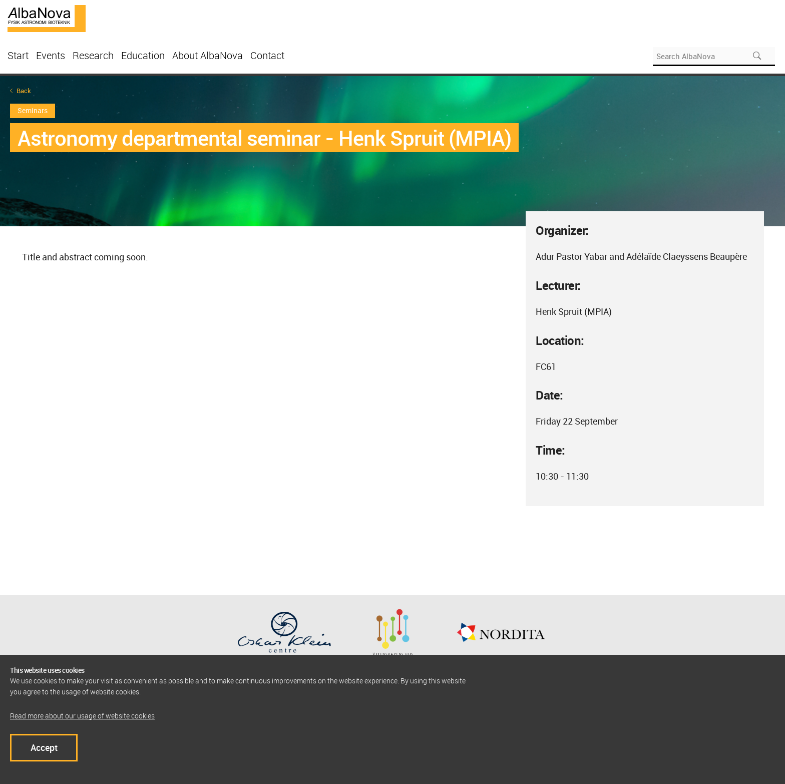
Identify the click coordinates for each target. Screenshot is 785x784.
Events (50, 55)
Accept (44, 747)
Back (24, 91)
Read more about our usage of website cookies (82, 715)
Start (18, 55)
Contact (267, 55)
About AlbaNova (207, 55)
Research (93, 55)
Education (143, 55)
